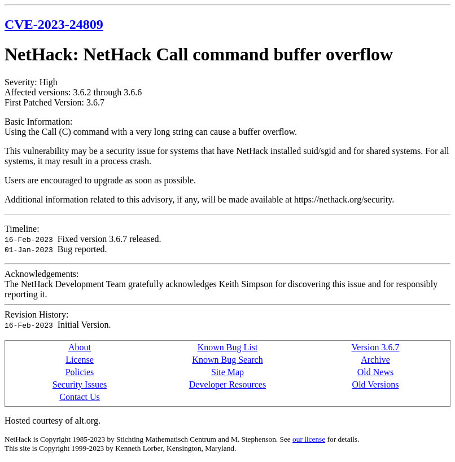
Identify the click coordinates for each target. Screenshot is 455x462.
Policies (79, 372)
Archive (375, 359)
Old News (375, 372)
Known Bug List (228, 347)
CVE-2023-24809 (54, 24)
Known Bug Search (227, 359)
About (79, 347)
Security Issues (80, 384)
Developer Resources (227, 384)
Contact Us (79, 397)
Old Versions (375, 384)
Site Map (227, 372)
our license (308, 439)
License (79, 359)
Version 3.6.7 (376, 347)
